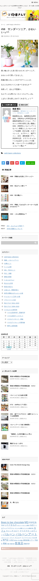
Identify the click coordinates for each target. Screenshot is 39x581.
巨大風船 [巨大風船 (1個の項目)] (20, 540)
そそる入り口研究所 (10, 310)
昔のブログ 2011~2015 (11, 303)
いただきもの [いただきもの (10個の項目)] (11, 525)
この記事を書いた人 (10, 105)
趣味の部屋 (7, 277)
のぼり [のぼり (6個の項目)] (32, 525)
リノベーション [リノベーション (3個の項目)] (27, 537)
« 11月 (9, 349)
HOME (4, 558)
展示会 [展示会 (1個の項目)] (16, 540)
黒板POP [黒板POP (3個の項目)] (27, 543)
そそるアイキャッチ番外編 (16, 322)
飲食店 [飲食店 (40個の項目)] (19, 543)
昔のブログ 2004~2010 (11, 306)
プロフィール (29, 562)
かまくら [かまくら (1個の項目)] (19, 525)
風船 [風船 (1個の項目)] (8, 543)
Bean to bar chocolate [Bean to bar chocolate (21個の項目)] (12, 522)
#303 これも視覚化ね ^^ (18, 214)
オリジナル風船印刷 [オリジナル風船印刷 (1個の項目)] (28, 528)
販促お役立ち (8, 286)
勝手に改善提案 (12, 326)
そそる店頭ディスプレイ (15, 316)
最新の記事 (24, 105)
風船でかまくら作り (16, 443)
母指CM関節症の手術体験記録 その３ (22, 474)
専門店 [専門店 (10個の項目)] (6, 540)
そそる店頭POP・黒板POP (16, 312)
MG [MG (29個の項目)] (26, 522)
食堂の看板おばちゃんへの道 (13, 293)
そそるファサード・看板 (15, 319)
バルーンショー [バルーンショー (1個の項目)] (5, 537)
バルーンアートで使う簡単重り (20, 425)
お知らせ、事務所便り (11, 290)
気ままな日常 (8, 283)
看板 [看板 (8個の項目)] (5, 543)
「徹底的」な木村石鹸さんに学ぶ (21, 434)
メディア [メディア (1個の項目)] (11, 537)
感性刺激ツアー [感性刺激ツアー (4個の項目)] (28, 540)
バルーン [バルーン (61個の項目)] (9, 534)
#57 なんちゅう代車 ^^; (15, 226)
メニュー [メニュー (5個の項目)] (18, 537)
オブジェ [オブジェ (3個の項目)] (11, 528)
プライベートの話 (10, 300)
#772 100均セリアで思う (18, 404)
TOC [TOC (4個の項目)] (2, 525)
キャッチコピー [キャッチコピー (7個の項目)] (12, 531)
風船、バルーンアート (11, 260)
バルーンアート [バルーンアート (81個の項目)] (26, 534)
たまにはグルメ (9, 280)
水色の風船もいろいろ (14, 229)
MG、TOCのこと (9, 270)
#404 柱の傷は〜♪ (16, 195)
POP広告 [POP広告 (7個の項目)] (33, 522)
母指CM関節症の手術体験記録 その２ (22, 386)
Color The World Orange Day (20, 465)
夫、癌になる (14, 502)
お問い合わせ (18, 562)
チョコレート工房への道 (12, 296)
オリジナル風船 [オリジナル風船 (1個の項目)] (19, 528)
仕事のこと (7, 263)
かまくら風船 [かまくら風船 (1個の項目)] (25, 525)
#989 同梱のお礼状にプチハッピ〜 (21, 176)
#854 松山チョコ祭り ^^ (18, 186)
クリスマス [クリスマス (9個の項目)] (25, 531)
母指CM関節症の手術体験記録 (20, 376)
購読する (6, 548)
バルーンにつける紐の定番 (18, 395)
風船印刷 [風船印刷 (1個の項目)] (12, 543)
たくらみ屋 (7, 267)
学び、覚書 (7, 273)
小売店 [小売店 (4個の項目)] (11, 540)
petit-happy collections (12, 153)
